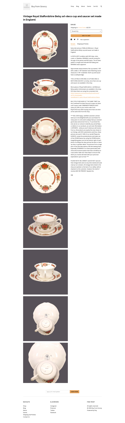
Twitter (52, 410)
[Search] (101, 6)
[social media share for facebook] (71, 39)
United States (82, 27)
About (83, 6)
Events (89, 6)
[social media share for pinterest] (78, 39)
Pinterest (53, 408)
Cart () (95, 6)
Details (73, 44)
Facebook (53, 412)
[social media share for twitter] (75, 39)
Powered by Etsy (92, 410)
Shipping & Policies (82, 44)
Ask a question (84, 39)
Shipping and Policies (29, 415)
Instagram (53, 406)
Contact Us (26, 417)
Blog (77, 6)
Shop (72, 6)
